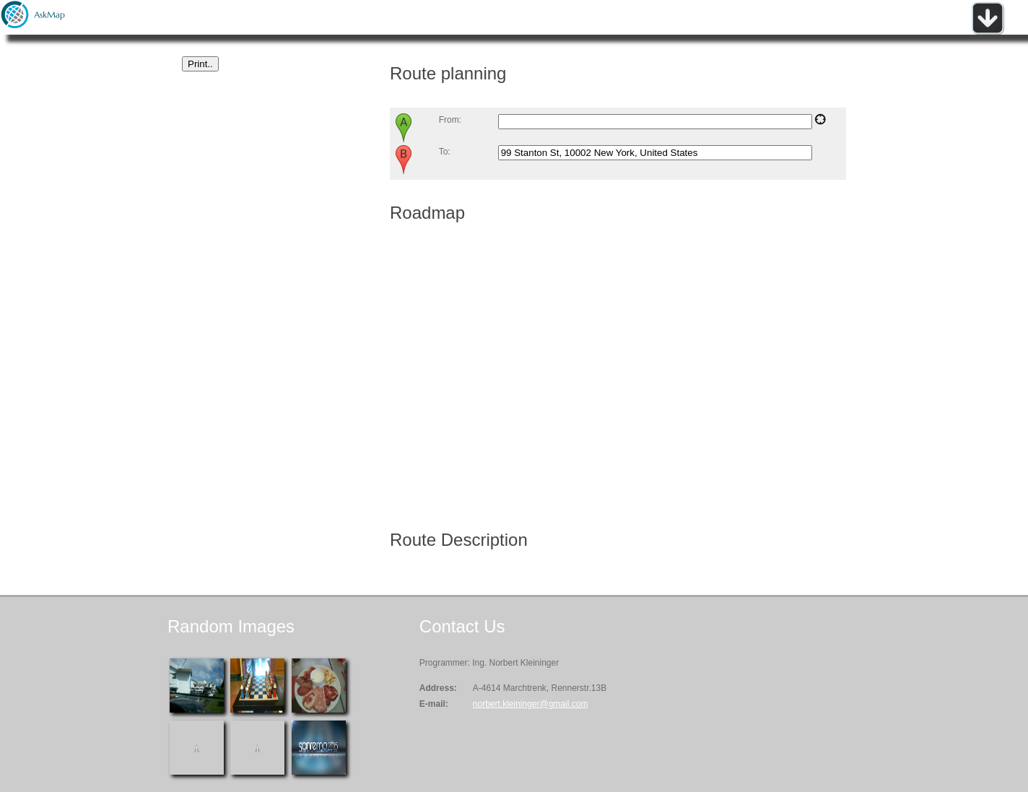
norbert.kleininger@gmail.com (530, 704)
